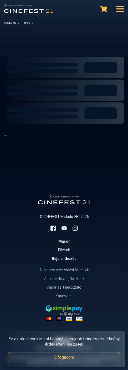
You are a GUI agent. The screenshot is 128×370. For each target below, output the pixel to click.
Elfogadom (64, 357)
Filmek (26, 23)
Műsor (64, 241)
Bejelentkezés (64, 259)
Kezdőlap (10, 23)
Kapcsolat (64, 296)
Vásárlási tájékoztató (64, 287)
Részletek (74, 344)
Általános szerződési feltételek (64, 270)
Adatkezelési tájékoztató (64, 279)
